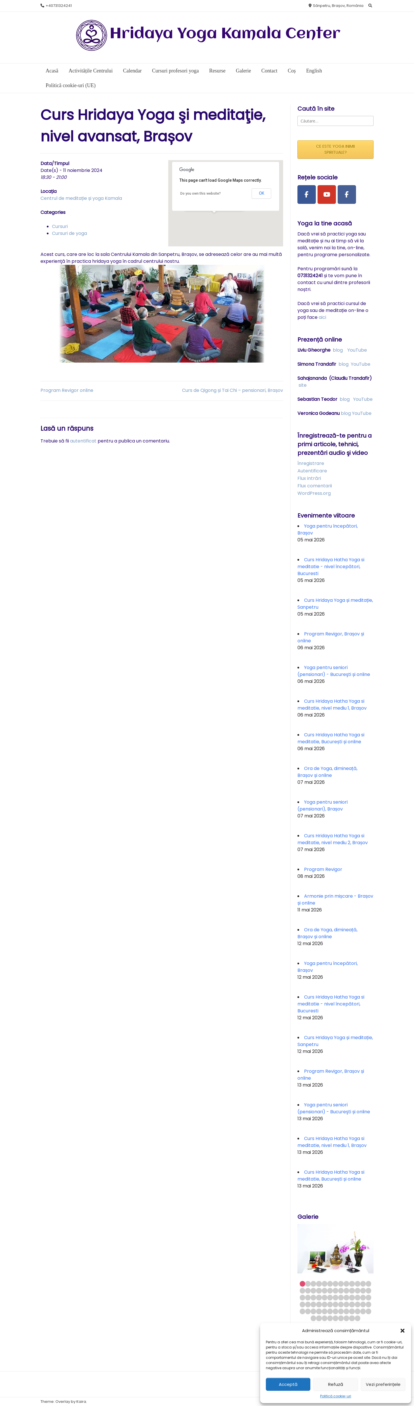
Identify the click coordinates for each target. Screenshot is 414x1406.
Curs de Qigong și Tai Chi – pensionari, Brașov (232, 390)
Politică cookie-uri (335, 1396)
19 (330, 1290)
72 (346, 1318)
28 (308, 1297)
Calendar (132, 71)
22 (346, 1290)
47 (341, 1304)
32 (330, 1297)
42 (313, 1304)
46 (335, 1304)
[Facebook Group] (347, 194)
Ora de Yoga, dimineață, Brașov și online (327, 772)
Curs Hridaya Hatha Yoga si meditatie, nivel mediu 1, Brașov (332, 704)
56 (319, 1311)
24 (357, 1290)
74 (357, 1318)
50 (357, 1304)
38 (363, 1297)
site (303, 385)
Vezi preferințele (383, 1384)
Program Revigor (323, 869)
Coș (292, 71)
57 (324, 1311)
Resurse (217, 71)
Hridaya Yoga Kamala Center (225, 34)
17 (319, 1290)
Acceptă (288, 1384)
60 (341, 1311)
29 (313, 1297)
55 (313, 1311)
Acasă (52, 71)
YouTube (357, 350)
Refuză (335, 1384)
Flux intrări (309, 478)
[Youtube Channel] (327, 194)
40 (302, 1304)
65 (368, 1311)
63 (357, 1311)
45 (330, 1304)
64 (363, 1311)
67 (319, 1318)
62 (352, 1311)
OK (261, 193)
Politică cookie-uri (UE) (71, 85)
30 (319, 1297)
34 (341, 1297)
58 (330, 1311)
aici (322, 317)
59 (335, 1311)
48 (346, 1304)
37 (357, 1297)
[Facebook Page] (306, 194)
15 (308, 1290)
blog (338, 350)
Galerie (243, 71)
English (314, 71)
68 (324, 1318)
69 (330, 1318)
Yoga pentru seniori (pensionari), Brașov (322, 805)
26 (368, 1290)
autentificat (83, 441)
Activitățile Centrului (91, 71)
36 (352, 1297)
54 (308, 1311)
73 (352, 1318)
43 (319, 1304)
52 (368, 1304)
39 (368, 1297)
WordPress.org (314, 493)
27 (302, 1297)
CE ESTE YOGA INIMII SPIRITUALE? (335, 149)
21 (341, 1290)
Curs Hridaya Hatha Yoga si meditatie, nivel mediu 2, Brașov (332, 839)
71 (341, 1318)
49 (352, 1304)
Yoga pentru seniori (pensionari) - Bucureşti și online (333, 671)
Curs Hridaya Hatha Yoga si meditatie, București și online (330, 738)
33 (335, 1297)
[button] (402, 1331)
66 (313, 1318)
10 (352, 1283)
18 (324, 1290)
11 (357, 1283)
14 (302, 1290)
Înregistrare (310, 463)
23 (352, 1290)
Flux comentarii (314, 485)
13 (368, 1283)
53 (302, 1311)
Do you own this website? (200, 193)
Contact (269, 71)
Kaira (81, 1401)
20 (335, 1290)
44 (324, 1304)
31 (324, 1297)
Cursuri (60, 226)
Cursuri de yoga (69, 233)
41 (308, 1304)
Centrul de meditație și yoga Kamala (81, 198)
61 (346, 1311)
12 (363, 1283)
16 (313, 1290)
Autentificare (312, 471)
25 (363, 1290)
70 (335, 1318)
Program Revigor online (66, 390)
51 (363, 1304)
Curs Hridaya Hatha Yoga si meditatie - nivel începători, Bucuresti (330, 566)
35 (346, 1297)
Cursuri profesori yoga (175, 71)
